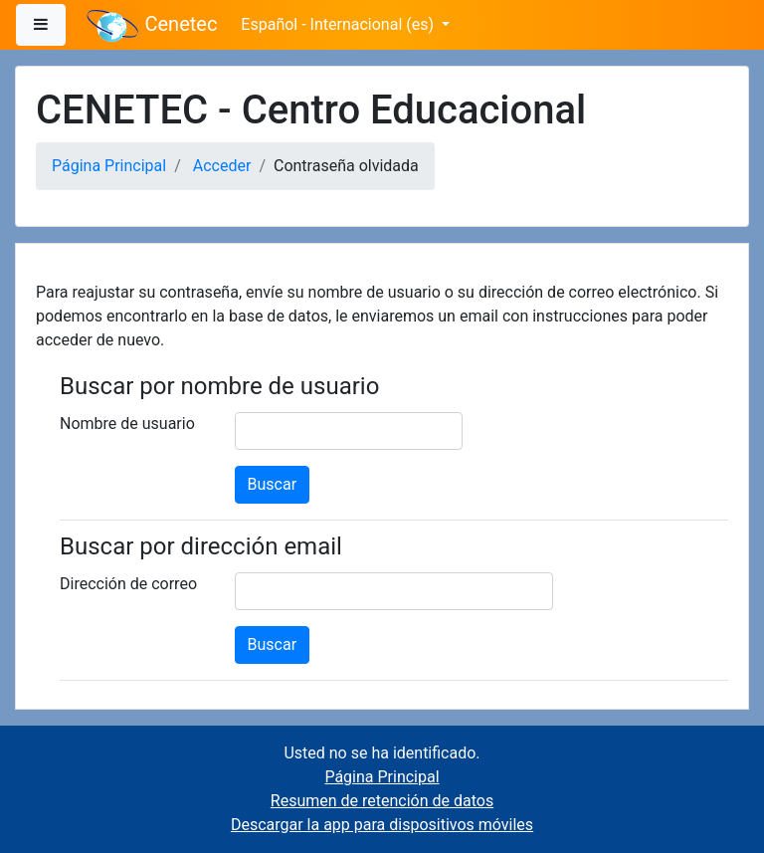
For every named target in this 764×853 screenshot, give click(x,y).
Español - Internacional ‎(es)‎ (339, 24)
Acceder (222, 165)
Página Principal (109, 165)
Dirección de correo (128, 583)
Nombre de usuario (127, 423)
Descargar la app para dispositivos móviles (382, 824)
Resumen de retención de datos (382, 800)
